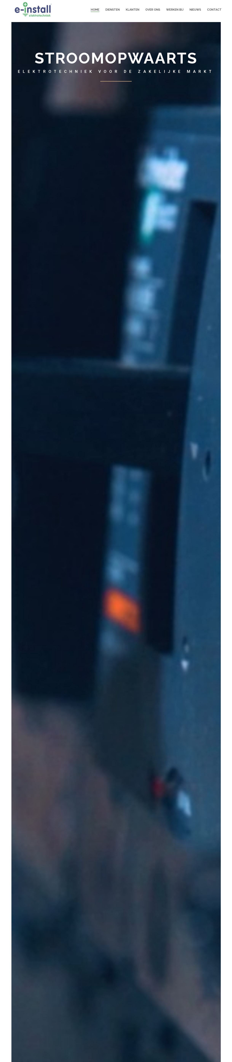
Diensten (112, 9)
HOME (95, 9)
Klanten (132, 9)
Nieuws (195, 9)
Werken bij (174, 9)
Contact (214, 9)
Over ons (152, 9)
